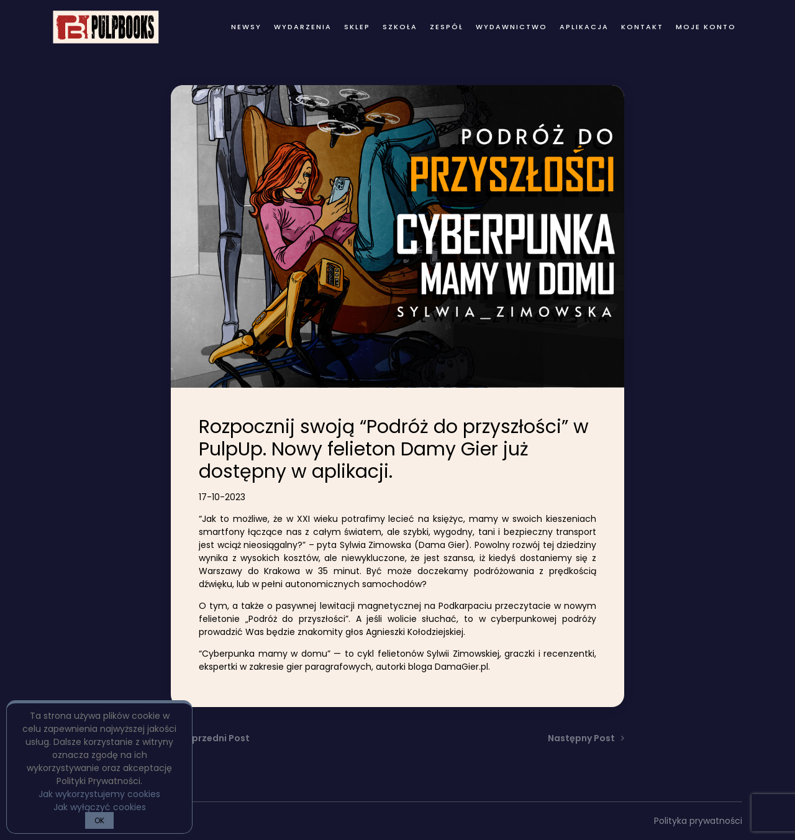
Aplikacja (584, 27)
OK (99, 820)
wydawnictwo (511, 27)
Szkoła (400, 27)
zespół (446, 27)
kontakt (642, 27)
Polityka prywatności (698, 821)
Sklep (357, 27)
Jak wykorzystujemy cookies (99, 794)
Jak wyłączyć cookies (99, 807)
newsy (246, 27)
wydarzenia (303, 27)
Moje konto (706, 27)
